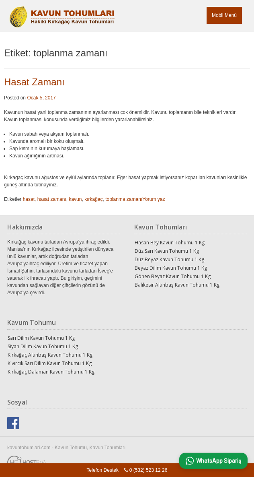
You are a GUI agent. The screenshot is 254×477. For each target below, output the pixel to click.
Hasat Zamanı (34, 81)
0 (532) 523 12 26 (148, 470)
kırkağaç (93, 199)
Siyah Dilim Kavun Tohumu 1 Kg (43, 346)
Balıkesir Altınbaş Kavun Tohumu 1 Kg (177, 284)
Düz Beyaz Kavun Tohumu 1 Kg (169, 259)
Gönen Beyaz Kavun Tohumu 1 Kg (173, 276)
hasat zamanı (51, 199)
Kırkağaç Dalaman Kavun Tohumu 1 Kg (51, 371)
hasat (29, 199)
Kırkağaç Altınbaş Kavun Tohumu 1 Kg (50, 354)
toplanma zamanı (123, 199)
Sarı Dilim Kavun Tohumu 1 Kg (41, 338)
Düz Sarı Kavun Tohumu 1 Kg (167, 251)
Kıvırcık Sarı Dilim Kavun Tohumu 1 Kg (50, 363)
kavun (75, 199)
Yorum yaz (153, 199)
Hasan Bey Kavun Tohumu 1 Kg (170, 242)
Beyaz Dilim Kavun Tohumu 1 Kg (171, 267)
